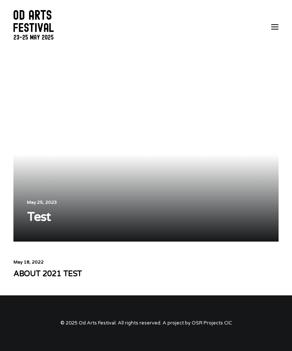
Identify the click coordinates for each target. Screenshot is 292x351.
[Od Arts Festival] (34, 27)
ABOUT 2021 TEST (47, 274)
